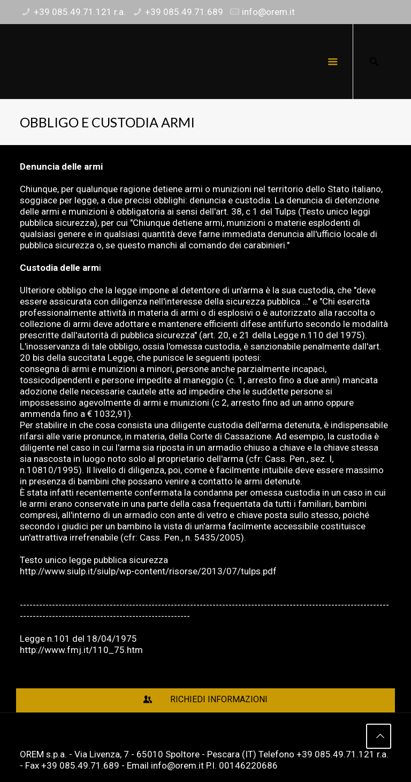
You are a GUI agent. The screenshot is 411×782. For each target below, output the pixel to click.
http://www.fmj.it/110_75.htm (81, 649)
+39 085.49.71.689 (184, 11)
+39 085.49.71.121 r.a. (80, 11)
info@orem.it (268, 11)
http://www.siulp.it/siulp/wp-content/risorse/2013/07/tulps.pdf (148, 571)
